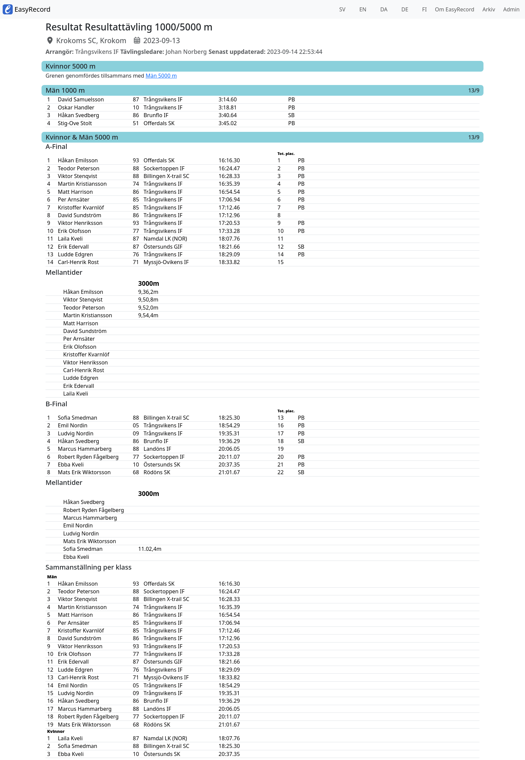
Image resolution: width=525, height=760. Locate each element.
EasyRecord (27, 9)
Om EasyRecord (453, 9)
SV (342, 9)
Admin (510, 9)
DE (404, 9)
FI (424, 9)
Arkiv (487, 9)
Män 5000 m (161, 75)
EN (362, 9)
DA (383, 9)
